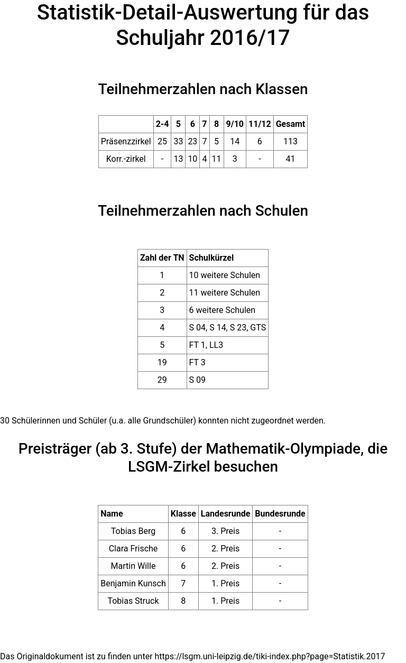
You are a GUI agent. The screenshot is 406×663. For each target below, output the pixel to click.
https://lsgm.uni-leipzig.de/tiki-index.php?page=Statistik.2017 (270, 656)
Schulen (281, 210)
